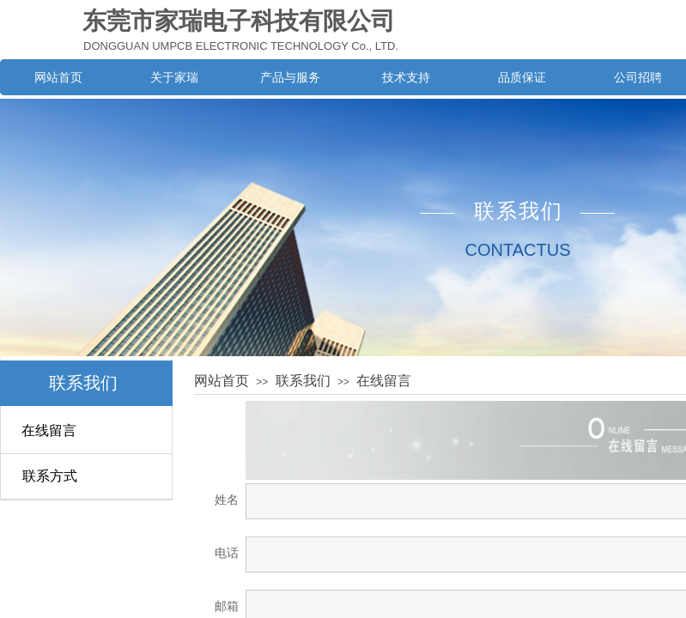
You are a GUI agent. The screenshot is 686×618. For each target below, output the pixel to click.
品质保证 (522, 77)
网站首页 (58, 77)
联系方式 (49, 476)
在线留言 (48, 430)
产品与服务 (290, 77)
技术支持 (406, 77)
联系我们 (83, 382)
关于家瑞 (174, 77)
